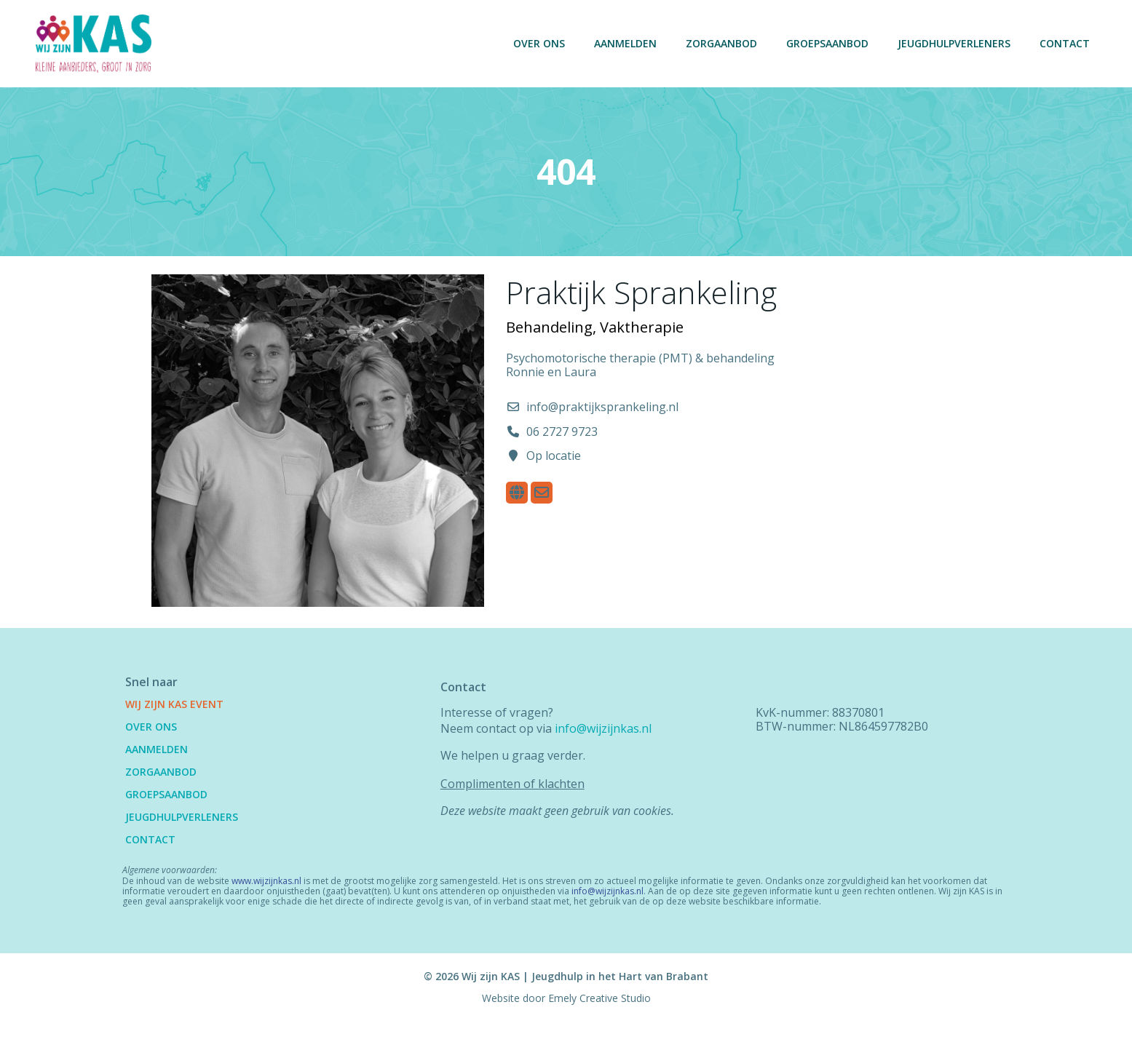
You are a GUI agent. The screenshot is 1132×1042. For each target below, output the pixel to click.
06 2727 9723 (562, 438)
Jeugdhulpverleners (952, 43)
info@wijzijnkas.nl (606, 739)
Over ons (537, 43)
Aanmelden (624, 43)
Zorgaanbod (720, 43)
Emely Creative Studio (599, 1021)
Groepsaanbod (826, 43)
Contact (1063, 43)
